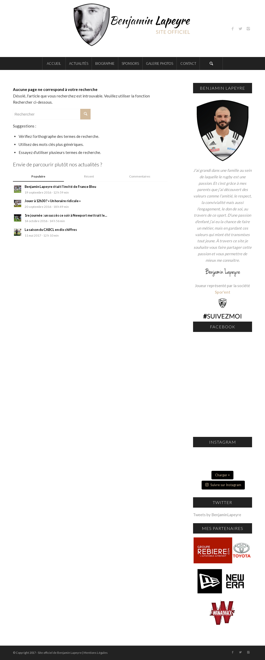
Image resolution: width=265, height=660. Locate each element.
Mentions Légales (96, 652)
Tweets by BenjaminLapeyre (217, 514)
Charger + (222, 475)
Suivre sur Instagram (223, 485)
